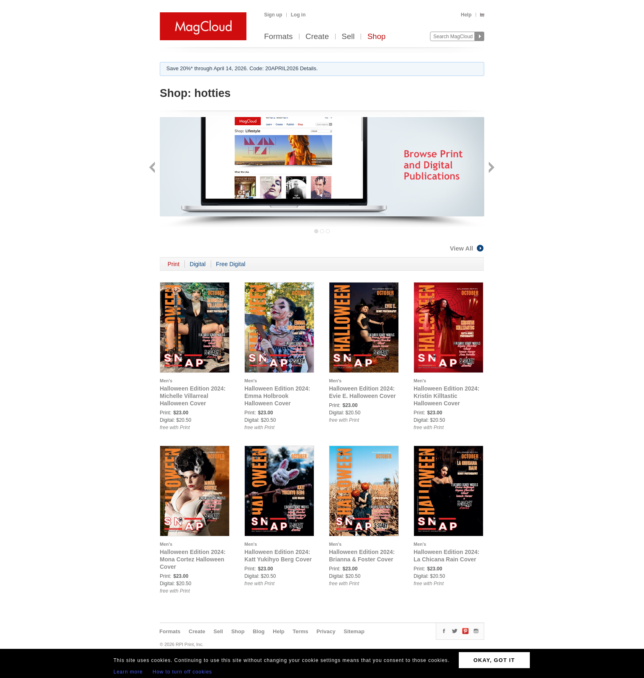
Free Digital (231, 264)
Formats (278, 37)
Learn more (128, 672)
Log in (298, 15)
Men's (166, 380)
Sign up (273, 15)
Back (153, 168)
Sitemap (354, 631)
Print (173, 264)
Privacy (326, 631)
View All (467, 248)
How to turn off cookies (182, 672)
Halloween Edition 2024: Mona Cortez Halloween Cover (192, 559)
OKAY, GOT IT (494, 660)
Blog (258, 631)
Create (317, 37)
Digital (198, 264)
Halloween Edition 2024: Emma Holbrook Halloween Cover (277, 396)
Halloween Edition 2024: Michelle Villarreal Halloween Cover (192, 396)
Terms (300, 631)
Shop (376, 37)
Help (466, 15)
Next (490, 168)
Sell (348, 37)
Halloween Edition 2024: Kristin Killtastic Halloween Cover (446, 396)
